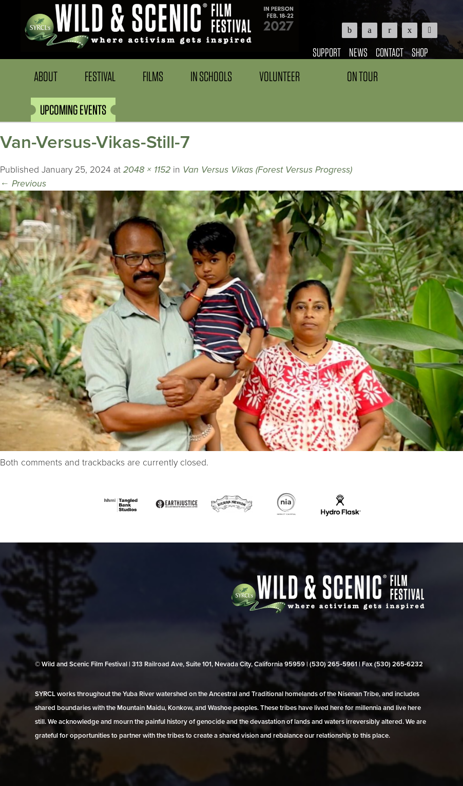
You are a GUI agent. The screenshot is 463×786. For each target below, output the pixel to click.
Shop (420, 52)
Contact (389, 52)
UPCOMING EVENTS (73, 110)
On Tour (362, 76)
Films (153, 76)
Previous (23, 183)
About (45, 76)
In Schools (211, 76)
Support (327, 52)
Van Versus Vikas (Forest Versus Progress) (267, 169)
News (358, 52)
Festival (100, 76)
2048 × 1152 (146, 169)
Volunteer (279, 76)
